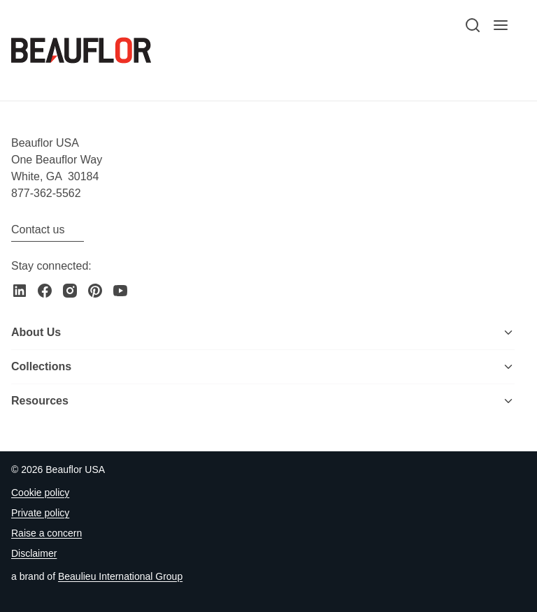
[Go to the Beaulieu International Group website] (120, 576)
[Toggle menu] (508, 332)
